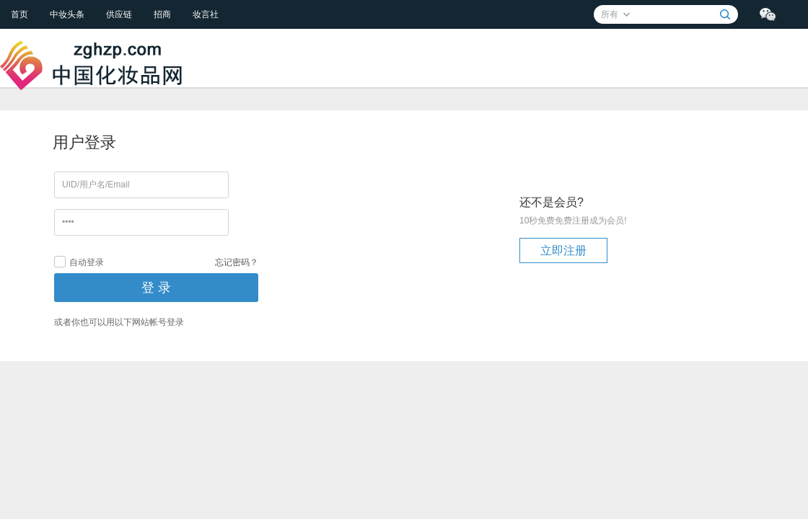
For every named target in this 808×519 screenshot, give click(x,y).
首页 (19, 14)
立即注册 (563, 250)
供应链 (119, 14)
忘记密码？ (236, 262)
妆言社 (206, 14)
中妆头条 (67, 14)
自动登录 (79, 261)
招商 (162, 14)
